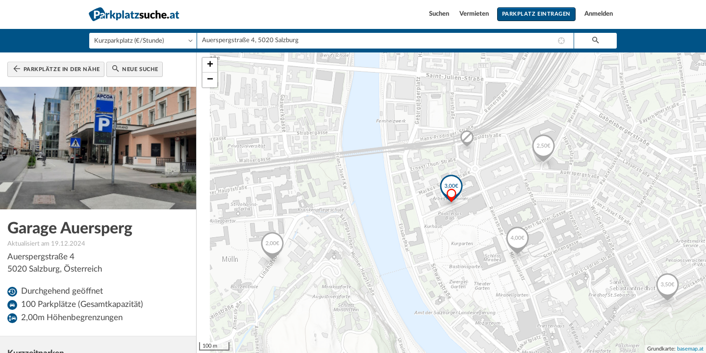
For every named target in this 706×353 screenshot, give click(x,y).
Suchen (440, 14)
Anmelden (598, 14)
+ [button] (210, 65)
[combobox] (385, 40)
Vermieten (474, 14)
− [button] (210, 80)
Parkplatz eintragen (536, 14)
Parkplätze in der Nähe (56, 68)
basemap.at (690, 349)
